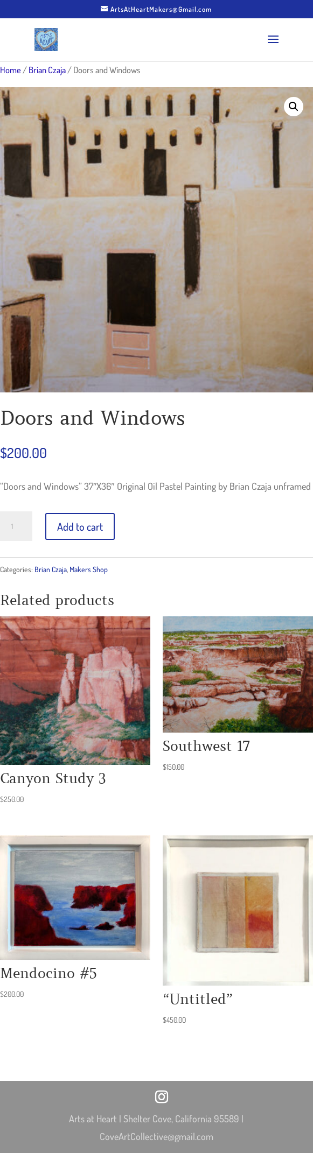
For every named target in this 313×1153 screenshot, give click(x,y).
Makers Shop (88, 569)
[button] (293, 106)
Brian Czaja (47, 69)
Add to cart (80, 526)
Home (10, 69)
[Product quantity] (16, 526)
